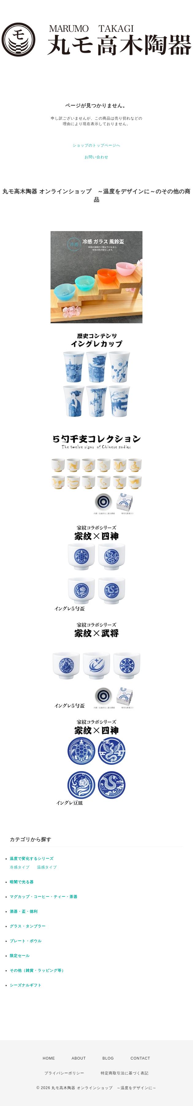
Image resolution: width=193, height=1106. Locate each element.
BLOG (108, 1058)
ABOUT (79, 1058)
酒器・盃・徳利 (24, 911)
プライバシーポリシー (64, 1073)
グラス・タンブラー (28, 926)
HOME (49, 1058)
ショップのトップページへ (96, 145)
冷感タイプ (20, 867)
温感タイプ (47, 867)
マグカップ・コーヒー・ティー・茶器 (44, 897)
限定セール (20, 956)
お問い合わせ (96, 157)
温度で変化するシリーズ (32, 858)
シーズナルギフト (26, 985)
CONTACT (140, 1058)
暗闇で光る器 (22, 882)
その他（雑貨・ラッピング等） (38, 970)
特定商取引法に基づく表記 (125, 1073)
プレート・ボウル (26, 941)
